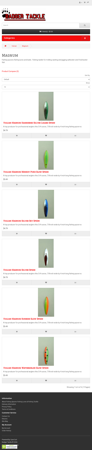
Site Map (5, 421)
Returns (4, 419)
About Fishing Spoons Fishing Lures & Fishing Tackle (20, 402)
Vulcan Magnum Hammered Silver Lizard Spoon (29, 123)
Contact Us (6, 416)
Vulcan (14, 46)
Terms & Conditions (9, 409)
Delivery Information (9, 404)
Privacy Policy (6, 407)
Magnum (25, 46)
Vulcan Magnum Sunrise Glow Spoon (23, 319)
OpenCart (13, 440)
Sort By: (87, 75)
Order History (6, 431)
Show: (88, 83)
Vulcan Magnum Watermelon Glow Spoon (25, 368)
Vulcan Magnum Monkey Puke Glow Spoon (26, 172)
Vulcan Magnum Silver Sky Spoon (21, 221)
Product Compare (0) (10, 71)
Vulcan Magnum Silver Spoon (19, 270)
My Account (6, 428)
